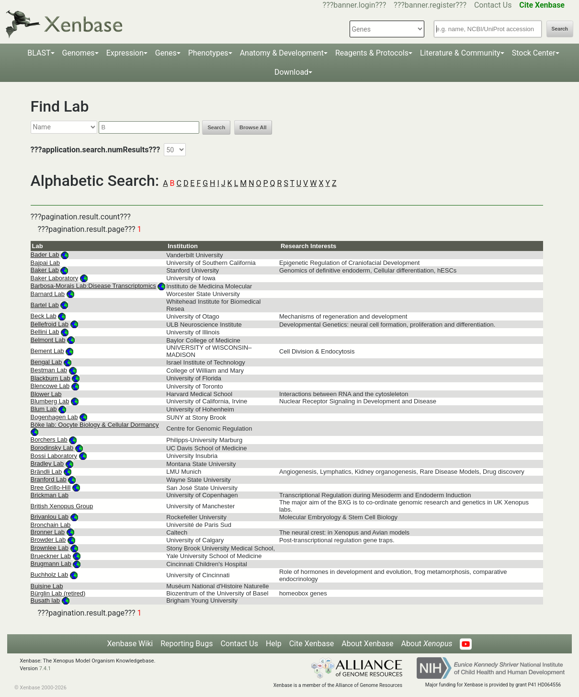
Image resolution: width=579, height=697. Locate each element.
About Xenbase (367, 643)
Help (274, 643)
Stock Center (534, 52)
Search (560, 29)
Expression (125, 52)
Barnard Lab (48, 293)
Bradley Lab (47, 463)
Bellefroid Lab (50, 324)
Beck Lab (44, 316)
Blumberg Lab (50, 401)
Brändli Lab (46, 471)
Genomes (78, 52)
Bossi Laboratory (54, 455)
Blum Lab (44, 408)
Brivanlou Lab (50, 516)
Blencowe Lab (50, 385)
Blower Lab (46, 394)
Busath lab (45, 600)
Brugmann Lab (51, 563)
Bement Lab (47, 350)
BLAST (38, 52)
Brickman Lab (49, 495)
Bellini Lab (45, 331)
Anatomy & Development (282, 52)
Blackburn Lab (50, 378)
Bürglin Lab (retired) (58, 593)
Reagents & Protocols (372, 52)
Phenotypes (208, 52)
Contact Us (493, 5)
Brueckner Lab (51, 556)
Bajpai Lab (45, 262)
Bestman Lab (49, 370)
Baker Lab (45, 270)
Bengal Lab (46, 362)
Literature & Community (460, 52)
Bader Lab (45, 254)
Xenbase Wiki (130, 643)
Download (291, 72)
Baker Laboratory (55, 278)
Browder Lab (48, 539)
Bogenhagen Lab (54, 417)
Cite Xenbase (311, 643)
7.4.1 (45, 668)
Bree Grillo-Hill (51, 487)
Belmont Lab (48, 339)
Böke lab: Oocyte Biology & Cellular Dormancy (95, 424)
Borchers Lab (49, 439)
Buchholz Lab (49, 574)
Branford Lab (49, 479)
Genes (166, 52)
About (426, 643)
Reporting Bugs (186, 643)
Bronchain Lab (51, 524)
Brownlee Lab (50, 547)
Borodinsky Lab (52, 447)
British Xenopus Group (62, 506)
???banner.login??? (354, 5)
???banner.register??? (430, 5)
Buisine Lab (47, 586)
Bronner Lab (48, 532)
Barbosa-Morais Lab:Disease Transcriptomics (93, 285)
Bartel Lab (45, 305)
